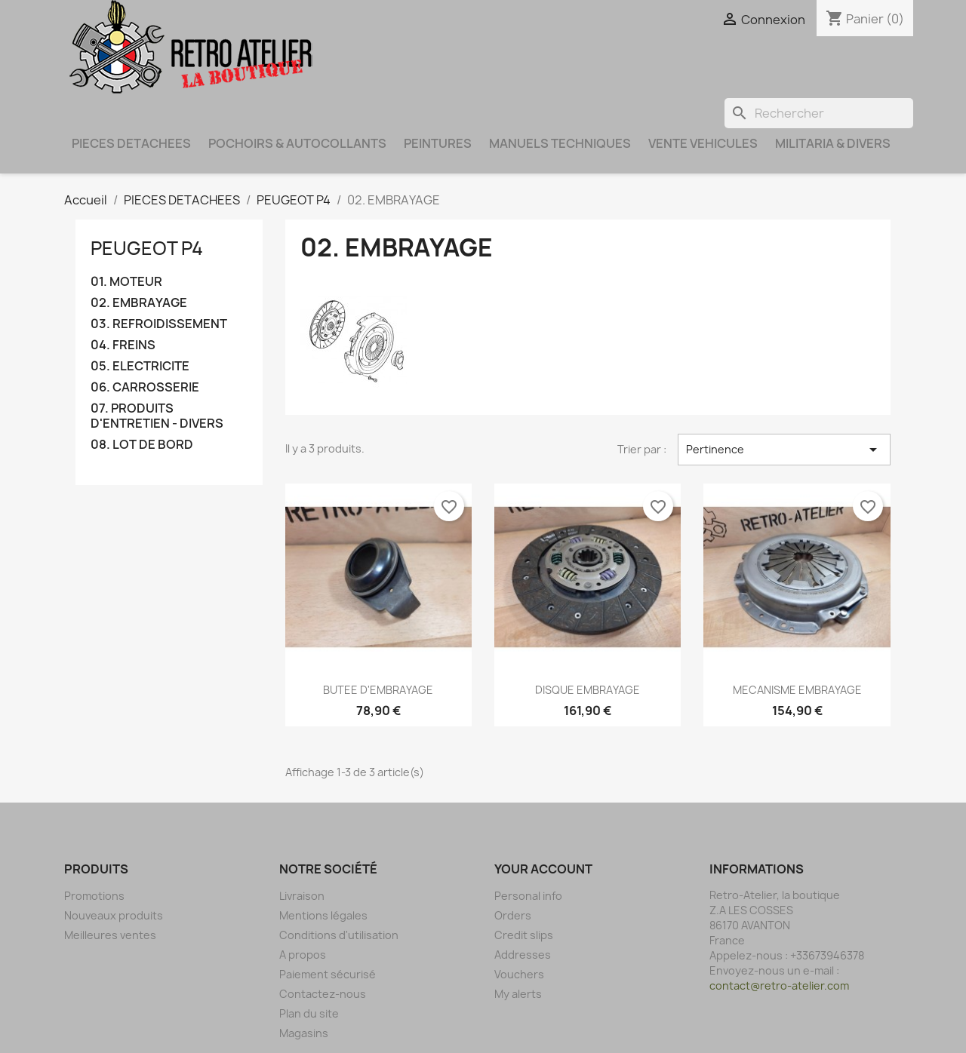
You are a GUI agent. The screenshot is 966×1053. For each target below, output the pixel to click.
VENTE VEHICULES (703, 143)
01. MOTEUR (126, 282)
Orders (512, 915)
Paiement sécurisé (327, 974)
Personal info (528, 896)
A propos (302, 954)
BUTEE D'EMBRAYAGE (378, 690)
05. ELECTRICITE (140, 366)
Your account (543, 869)
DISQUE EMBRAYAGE (587, 690)
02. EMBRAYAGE (139, 303)
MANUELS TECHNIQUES (560, 143)
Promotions (94, 896)
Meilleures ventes (110, 935)
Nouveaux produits (113, 915)
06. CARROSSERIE (145, 387)
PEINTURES (438, 143)
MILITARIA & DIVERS (833, 143)
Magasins (303, 1033)
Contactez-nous (322, 994)
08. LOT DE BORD (142, 445)
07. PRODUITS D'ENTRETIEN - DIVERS (157, 416)
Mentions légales (323, 915)
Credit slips (523, 935)
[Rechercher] (818, 113)
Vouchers (519, 974)
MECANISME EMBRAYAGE (797, 690)
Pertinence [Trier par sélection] (784, 450)
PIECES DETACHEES (131, 143)
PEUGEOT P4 (147, 248)
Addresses (522, 954)
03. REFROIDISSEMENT (159, 324)
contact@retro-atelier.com (779, 985)
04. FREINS (123, 345)
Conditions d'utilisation (338, 935)
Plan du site (309, 1013)
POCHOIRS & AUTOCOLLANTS (297, 143)
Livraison (302, 896)
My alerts (518, 994)
